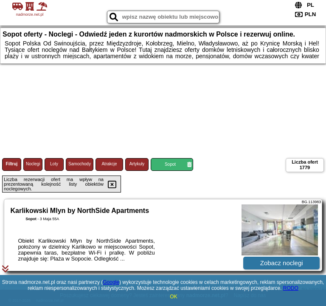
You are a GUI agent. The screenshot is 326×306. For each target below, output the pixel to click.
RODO (290, 288)
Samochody (79, 164)
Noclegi (33, 164)
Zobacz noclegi (281, 262)
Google (111, 282)
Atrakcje (109, 164)
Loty (54, 164)
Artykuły (137, 164)
